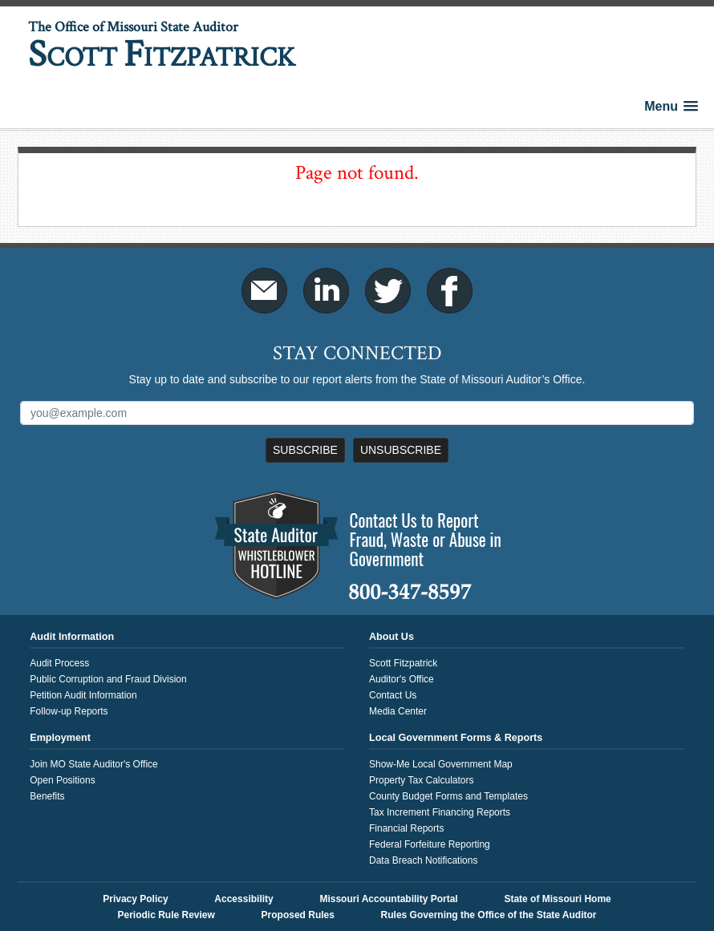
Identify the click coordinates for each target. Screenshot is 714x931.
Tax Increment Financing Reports (439, 812)
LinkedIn (326, 291)
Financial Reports (406, 828)
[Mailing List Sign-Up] (357, 413)
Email (264, 291)
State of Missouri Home (557, 899)
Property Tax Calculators (421, 780)
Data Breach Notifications (423, 860)
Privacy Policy (135, 899)
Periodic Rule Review (165, 915)
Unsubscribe (400, 449)
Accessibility (243, 899)
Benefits (47, 796)
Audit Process (59, 663)
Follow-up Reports (69, 711)
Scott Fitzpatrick (403, 663)
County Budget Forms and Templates (448, 796)
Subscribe (305, 449)
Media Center (398, 711)
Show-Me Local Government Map (441, 764)
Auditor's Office (401, 679)
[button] (671, 106)
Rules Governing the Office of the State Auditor (489, 915)
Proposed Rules (298, 915)
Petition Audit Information (83, 695)
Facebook (450, 291)
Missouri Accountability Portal (388, 899)
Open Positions (62, 780)
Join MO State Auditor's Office (93, 764)
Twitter (388, 291)
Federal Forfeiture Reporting (429, 844)
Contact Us (392, 695)
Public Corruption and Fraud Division (108, 679)
